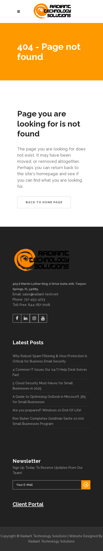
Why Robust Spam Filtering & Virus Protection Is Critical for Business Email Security (50, 358)
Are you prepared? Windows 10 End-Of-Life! (47, 410)
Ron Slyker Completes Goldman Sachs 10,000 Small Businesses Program (48, 421)
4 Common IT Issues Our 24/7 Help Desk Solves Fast (50, 372)
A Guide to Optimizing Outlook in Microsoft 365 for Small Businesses (49, 399)
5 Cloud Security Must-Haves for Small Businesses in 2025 (43, 385)
